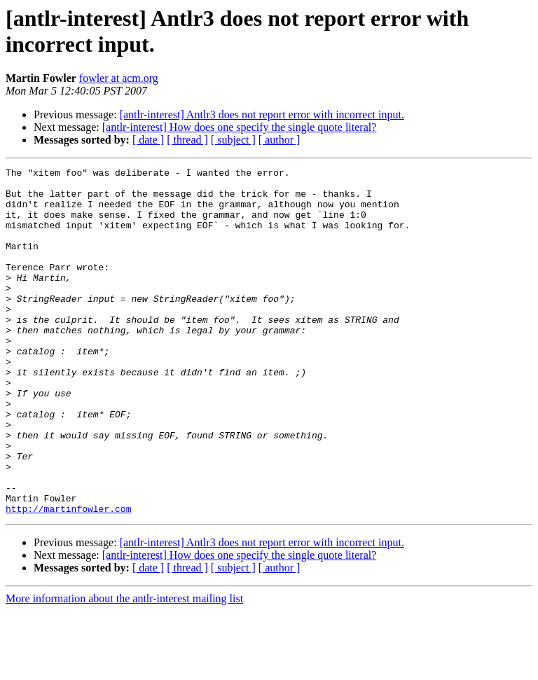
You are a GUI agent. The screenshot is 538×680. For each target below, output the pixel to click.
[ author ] (279, 140)
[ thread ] (187, 140)
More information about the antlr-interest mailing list (124, 668)
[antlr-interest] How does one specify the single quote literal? (239, 127)
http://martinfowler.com (68, 577)
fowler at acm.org (118, 78)
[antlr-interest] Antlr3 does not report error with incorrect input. (262, 114)
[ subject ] (233, 140)
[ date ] (148, 140)
